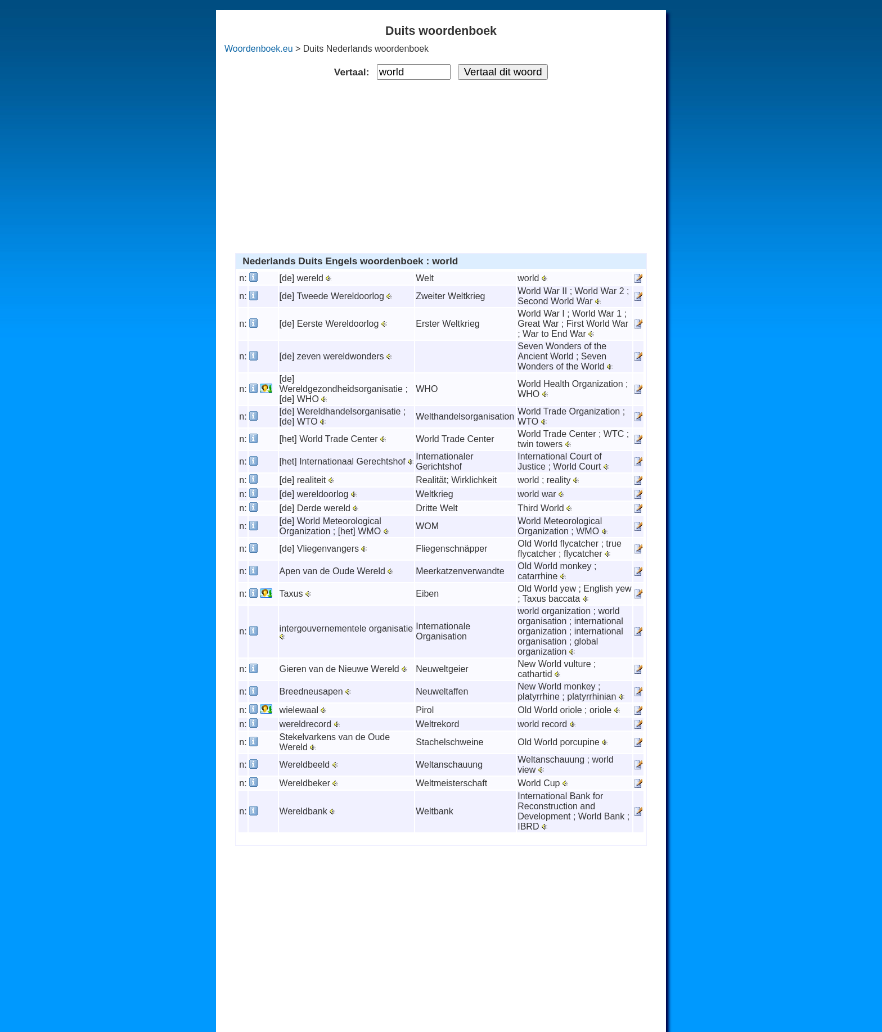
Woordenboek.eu (258, 48)
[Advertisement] (441, 164)
